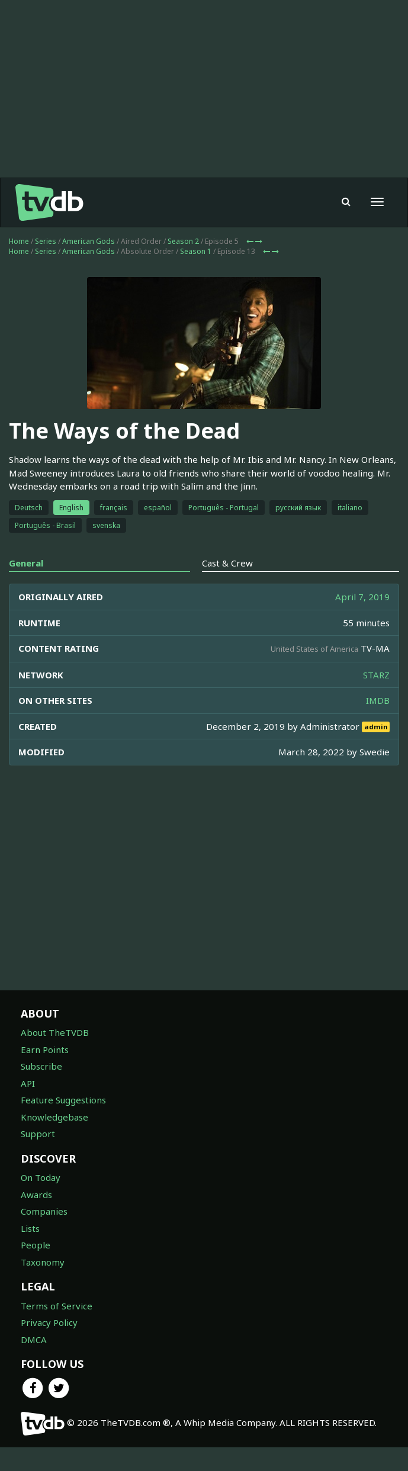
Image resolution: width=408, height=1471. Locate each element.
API (28, 1083)
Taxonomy (43, 1262)
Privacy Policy (49, 1322)
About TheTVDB (55, 1032)
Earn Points (45, 1049)
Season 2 (183, 241)
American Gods (88, 241)
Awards (36, 1194)
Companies (44, 1211)
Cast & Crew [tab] (227, 563)
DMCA (34, 1340)
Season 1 (195, 251)
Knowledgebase (54, 1117)
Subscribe (41, 1066)
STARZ (376, 675)
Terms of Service (56, 1306)
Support (38, 1134)
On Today (40, 1177)
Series (45, 241)
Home (19, 241)
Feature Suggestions (63, 1100)
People (35, 1245)
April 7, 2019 (362, 597)
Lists (30, 1228)
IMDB (378, 700)
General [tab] (26, 563)
